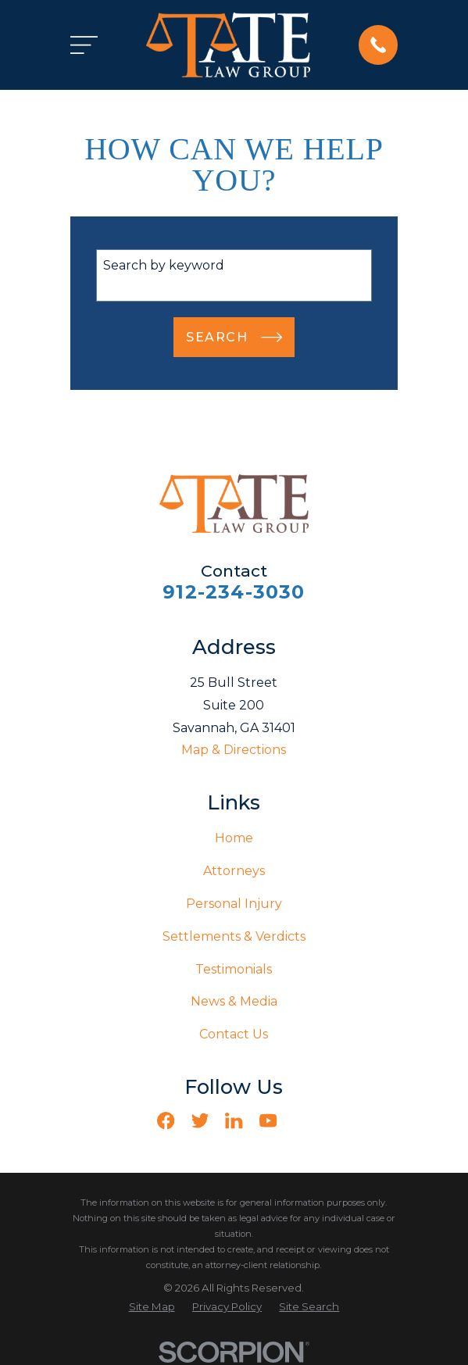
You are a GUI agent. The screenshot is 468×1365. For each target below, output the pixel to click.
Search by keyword (163, 265)
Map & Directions (233, 749)
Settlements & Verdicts (234, 936)
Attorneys (234, 870)
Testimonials (233, 969)
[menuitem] (152, 1307)
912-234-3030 (234, 592)
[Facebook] (165, 1120)
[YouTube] (268, 1120)
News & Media (234, 1001)
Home (234, 838)
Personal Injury (234, 903)
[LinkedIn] (233, 1120)
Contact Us (233, 1034)
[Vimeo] (302, 1120)
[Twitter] (200, 1120)
